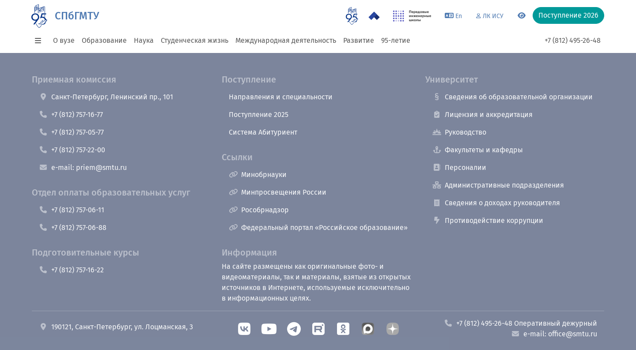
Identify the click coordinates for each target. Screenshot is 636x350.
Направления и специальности (281, 97)
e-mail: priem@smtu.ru (83, 167)
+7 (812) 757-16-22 (71, 270)
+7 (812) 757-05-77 (71, 132)
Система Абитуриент (263, 132)
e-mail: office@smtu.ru (554, 334)
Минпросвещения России (277, 192)
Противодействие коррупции (487, 220)
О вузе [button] (64, 40)
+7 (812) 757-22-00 (72, 150)
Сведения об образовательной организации (512, 97)
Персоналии (459, 167)
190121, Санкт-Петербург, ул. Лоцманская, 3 (116, 327)
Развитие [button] (358, 40)
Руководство (459, 132)
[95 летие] (351, 16)
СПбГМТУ (77, 16)
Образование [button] (104, 40)
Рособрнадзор (259, 210)
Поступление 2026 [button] (568, 15)
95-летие (395, 40)
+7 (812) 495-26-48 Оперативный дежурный (520, 323)
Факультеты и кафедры (477, 150)
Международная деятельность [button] (285, 40)
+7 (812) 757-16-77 (71, 114)
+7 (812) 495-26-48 (573, 40)
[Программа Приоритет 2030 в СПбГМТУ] (374, 16)
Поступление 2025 (258, 114)
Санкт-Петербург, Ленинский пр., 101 (106, 97)
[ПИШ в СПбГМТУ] (412, 16)
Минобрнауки (258, 174)
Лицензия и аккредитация (482, 114)
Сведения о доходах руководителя (496, 203)
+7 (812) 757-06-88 (72, 227)
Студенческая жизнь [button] (194, 40)
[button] (40, 40)
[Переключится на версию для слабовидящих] (522, 16)
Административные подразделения (498, 185)
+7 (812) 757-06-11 (71, 210)
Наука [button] (144, 40)
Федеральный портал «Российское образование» (318, 227)
